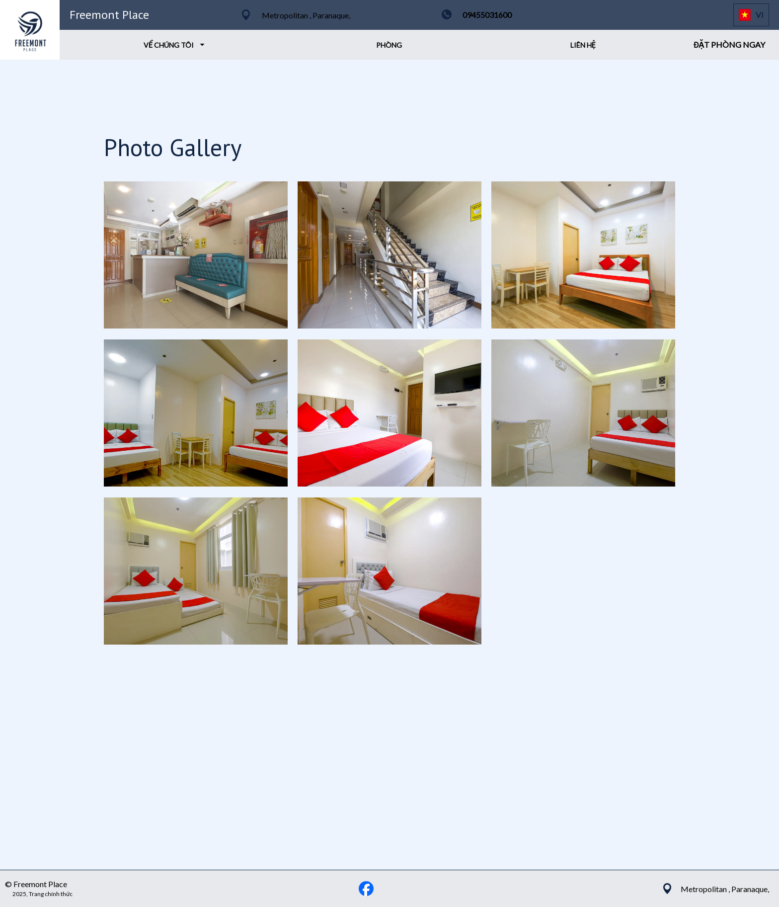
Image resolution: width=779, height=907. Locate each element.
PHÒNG (389, 45)
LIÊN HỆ (583, 45)
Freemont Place (109, 14)
